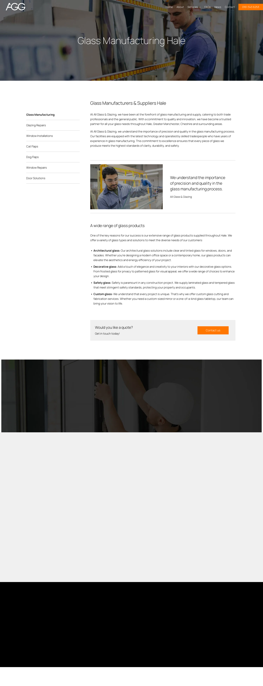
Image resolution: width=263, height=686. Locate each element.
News (217, 7)
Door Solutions (35, 178)
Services (194, 7)
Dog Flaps (32, 157)
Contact (230, 7)
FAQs (207, 7)
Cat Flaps (32, 146)
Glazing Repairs (36, 125)
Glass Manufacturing (40, 115)
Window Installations (39, 136)
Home (169, 7)
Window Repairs (36, 168)
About (180, 7)
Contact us (213, 330)
